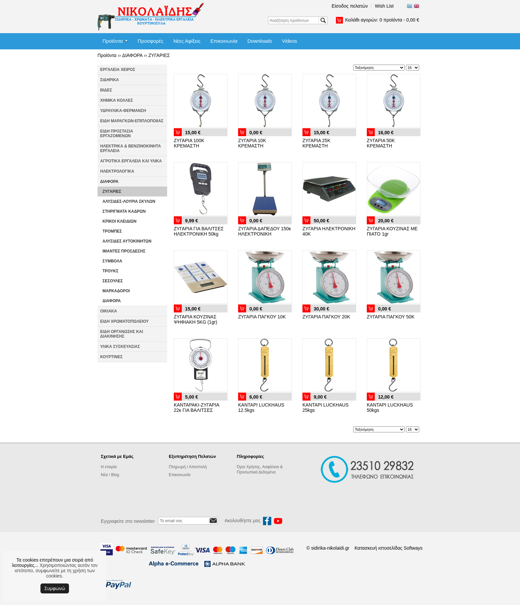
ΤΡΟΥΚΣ (110, 271)
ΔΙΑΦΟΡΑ (132, 55)
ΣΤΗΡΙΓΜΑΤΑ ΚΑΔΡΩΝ (124, 211)
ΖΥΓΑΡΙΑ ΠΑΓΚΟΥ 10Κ (262, 316)
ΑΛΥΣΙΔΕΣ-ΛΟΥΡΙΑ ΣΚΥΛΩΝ (128, 201)
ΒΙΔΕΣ (106, 90)
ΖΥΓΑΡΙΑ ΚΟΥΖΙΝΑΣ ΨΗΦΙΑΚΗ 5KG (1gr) (195, 319)
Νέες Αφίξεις (187, 41)
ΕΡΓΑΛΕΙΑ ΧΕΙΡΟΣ (117, 69)
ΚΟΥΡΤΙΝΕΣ (111, 357)
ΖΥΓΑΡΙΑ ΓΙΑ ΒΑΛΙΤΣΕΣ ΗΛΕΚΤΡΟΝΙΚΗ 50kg (199, 231)
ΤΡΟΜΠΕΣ (112, 231)
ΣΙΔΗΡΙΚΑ (109, 80)
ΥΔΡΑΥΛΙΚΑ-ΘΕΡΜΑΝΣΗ (123, 110)
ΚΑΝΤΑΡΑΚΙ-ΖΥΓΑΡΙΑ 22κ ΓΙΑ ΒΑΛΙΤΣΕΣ (196, 407)
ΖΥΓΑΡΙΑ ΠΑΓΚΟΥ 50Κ (391, 316)
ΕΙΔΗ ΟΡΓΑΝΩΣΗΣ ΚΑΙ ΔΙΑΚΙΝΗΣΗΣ (121, 334)
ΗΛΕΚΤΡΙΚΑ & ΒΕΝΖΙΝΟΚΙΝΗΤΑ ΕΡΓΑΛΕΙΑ (130, 148)
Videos (289, 41)
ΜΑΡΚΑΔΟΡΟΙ (116, 291)
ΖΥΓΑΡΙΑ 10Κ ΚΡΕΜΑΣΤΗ (252, 143)
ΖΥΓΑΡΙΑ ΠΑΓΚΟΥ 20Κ (326, 316)
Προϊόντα (112, 41)
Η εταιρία (109, 467)
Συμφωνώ (54, 588)
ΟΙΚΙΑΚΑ (108, 311)
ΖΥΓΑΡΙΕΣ (159, 55)
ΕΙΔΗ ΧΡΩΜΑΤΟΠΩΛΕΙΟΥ (124, 321)
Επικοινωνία (224, 41)
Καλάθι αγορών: (382, 20)
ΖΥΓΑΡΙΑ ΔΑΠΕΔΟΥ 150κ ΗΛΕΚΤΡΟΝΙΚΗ (264, 231)
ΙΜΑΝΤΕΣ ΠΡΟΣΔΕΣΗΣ (123, 251)
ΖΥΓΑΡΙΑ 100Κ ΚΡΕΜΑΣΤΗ (189, 143)
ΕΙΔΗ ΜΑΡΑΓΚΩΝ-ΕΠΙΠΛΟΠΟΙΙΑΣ (131, 121)
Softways (413, 548)
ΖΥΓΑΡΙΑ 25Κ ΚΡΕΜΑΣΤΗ (316, 143)
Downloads (259, 41)
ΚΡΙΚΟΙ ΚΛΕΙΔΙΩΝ (119, 221)
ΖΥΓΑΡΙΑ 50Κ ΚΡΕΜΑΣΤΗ (381, 143)
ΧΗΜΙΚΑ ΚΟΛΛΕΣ (116, 100)
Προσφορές (150, 41)
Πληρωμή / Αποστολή (188, 467)
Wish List (384, 6)
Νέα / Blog (110, 474)
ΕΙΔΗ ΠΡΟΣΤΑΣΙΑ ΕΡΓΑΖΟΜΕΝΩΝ (116, 133)
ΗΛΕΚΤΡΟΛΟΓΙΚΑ (117, 171)
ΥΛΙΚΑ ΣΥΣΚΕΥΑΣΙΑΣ (120, 346)
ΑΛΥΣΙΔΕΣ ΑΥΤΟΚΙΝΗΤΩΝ (127, 241)
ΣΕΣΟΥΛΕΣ (112, 281)
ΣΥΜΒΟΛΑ (112, 261)
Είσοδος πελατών (350, 6)
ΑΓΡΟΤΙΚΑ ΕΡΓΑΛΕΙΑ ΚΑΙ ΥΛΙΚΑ (131, 161)
